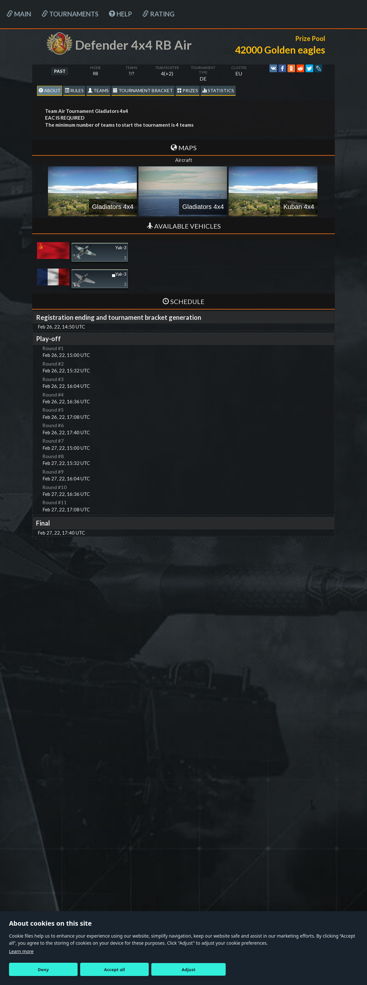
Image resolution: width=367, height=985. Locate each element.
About (50, 90)
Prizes (187, 90)
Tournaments (70, 14)
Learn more (21, 951)
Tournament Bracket (143, 90)
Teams (98, 90)
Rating (158, 14)
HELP (120, 14)
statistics (218, 90)
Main (18, 14)
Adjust (188, 969)
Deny (43, 969)
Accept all (114, 969)
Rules (74, 90)
